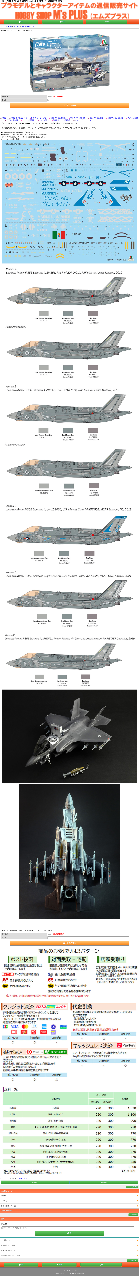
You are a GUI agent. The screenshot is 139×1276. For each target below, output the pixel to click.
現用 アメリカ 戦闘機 (115, 118)
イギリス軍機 (44, 120)
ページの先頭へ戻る (132, 1187)
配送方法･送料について (9, 1250)
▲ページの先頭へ (132, 1260)
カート (63, 22)
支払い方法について (8, 1245)
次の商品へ (104, 1182)
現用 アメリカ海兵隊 (77, 118)
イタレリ (16, 26)
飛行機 (9, 26)
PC (76, 1270)
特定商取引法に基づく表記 (10, 1255)
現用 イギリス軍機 (96, 118)
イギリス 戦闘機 (12, 120)
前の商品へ (35, 1182)
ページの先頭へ (133, 1214)
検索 (106, 22)
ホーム (21, 22)
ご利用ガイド (22, 1178)
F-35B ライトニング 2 (18, 118)
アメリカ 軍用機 (28, 120)
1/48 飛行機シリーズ (28, 26)
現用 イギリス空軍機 (58, 118)
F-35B (4, 118)
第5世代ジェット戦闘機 (61, 120)
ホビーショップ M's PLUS (68, 1273)
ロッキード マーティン (83, 120)
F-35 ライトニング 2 (38, 118)
